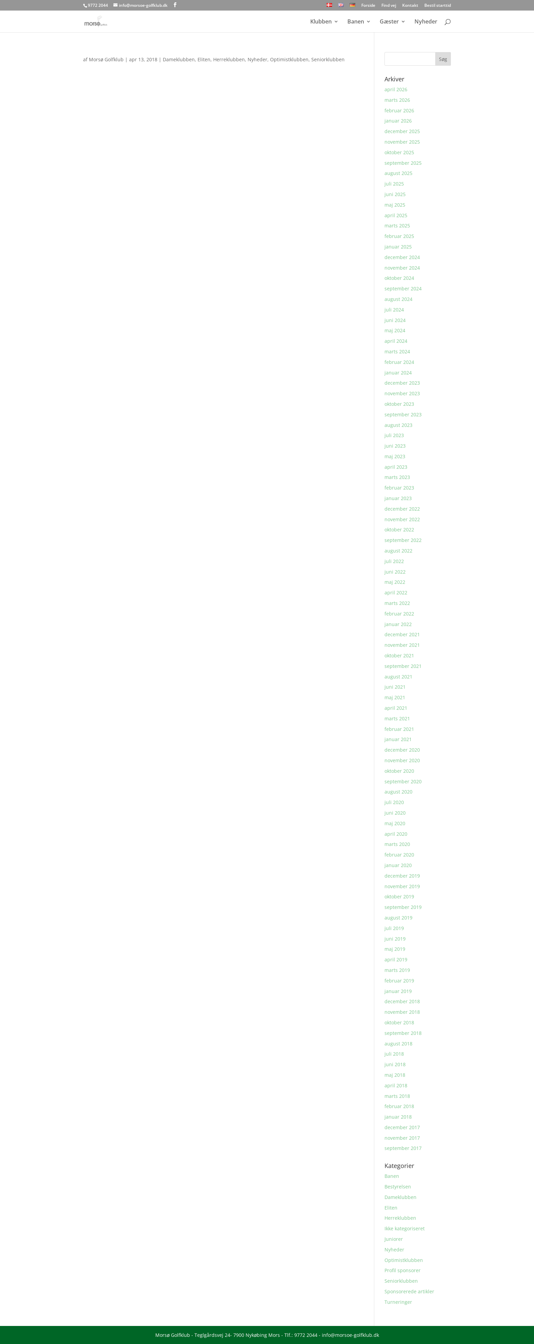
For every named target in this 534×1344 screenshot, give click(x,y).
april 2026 (395, 89)
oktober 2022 (399, 529)
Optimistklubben (289, 59)
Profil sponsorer (402, 1270)
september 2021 (403, 666)
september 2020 (403, 781)
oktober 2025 (399, 152)
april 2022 (395, 592)
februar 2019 (399, 980)
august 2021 (398, 676)
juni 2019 (395, 938)
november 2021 (402, 645)
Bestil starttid (437, 5)
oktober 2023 (399, 404)
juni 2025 (395, 194)
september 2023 (403, 414)
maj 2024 (394, 330)
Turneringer (398, 1302)
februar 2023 (399, 487)
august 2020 (398, 791)
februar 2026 (399, 110)
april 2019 (395, 959)
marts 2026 (397, 100)
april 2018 (395, 1085)
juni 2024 (395, 320)
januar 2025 (398, 246)
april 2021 (395, 708)
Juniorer (393, 1239)
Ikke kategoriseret (404, 1228)
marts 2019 (397, 970)
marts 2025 (397, 225)
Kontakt (410, 5)
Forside (368, 5)
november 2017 (402, 1138)
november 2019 (402, 886)
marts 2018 (397, 1096)
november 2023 (402, 393)
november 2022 (402, 519)
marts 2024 (397, 351)
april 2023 (395, 467)
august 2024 (398, 299)
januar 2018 (398, 1117)
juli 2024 (394, 309)
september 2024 (403, 288)
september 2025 (403, 163)
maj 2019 (394, 949)
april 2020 (395, 834)
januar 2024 (398, 372)
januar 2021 (398, 739)
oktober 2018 (399, 1022)
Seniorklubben (328, 59)
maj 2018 (394, 1075)
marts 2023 (397, 477)
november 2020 (402, 760)
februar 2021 (399, 729)
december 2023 (402, 383)
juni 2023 (395, 446)
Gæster (389, 22)
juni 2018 (395, 1064)
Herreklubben (229, 59)
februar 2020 (399, 854)
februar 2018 (399, 1106)
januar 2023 (398, 498)
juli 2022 (394, 561)
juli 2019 (394, 928)
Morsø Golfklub (106, 59)
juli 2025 (394, 183)
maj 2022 (394, 582)
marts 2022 (397, 603)
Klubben (321, 22)
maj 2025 (394, 205)
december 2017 (402, 1127)
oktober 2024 (399, 278)
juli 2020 (394, 802)
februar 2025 (399, 236)
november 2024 (402, 268)
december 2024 (402, 257)
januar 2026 (398, 120)
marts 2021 (397, 718)
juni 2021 (395, 687)
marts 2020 (397, 844)
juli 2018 (394, 1054)
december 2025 (402, 131)
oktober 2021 (399, 655)
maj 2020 (394, 823)
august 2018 (398, 1043)
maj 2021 (394, 697)
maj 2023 (394, 456)
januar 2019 (398, 991)
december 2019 (402, 876)
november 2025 (402, 142)
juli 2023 (394, 435)
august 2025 (398, 173)
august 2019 (398, 917)
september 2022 (403, 540)
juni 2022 (395, 572)
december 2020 (402, 750)
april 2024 (395, 341)
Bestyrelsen (397, 1186)
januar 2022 (398, 624)
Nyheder (425, 22)
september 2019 (403, 907)
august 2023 (398, 425)
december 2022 (402, 509)
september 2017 (403, 1148)
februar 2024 (399, 362)
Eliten (204, 59)
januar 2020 (398, 865)
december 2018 (402, 1001)
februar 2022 (399, 613)
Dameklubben (179, 59)
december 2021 (402, 634)
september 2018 (403, 1033)
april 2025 (395, 215)
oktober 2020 (399, 771)
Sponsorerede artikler (409, 1291)
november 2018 (402, 1012)
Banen (355, 22)
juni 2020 (395, 813)
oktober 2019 (399, 896)
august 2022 (398, 550)
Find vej (388, 5)
